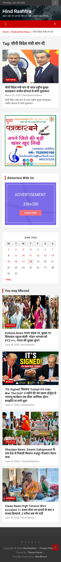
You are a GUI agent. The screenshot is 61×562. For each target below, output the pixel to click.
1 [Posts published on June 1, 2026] (8, 249)
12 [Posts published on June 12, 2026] (38, 255)
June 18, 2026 (12, 344)
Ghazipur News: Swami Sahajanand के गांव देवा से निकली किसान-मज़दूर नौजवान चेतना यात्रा (30, 453)
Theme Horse (34, 552)
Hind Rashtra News (32, 95)
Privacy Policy (47, 548)
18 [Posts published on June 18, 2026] (30, 261)
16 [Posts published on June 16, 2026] (16, 261)
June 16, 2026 (12, 461)
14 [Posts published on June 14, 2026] (52, 255)
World (9, 382)
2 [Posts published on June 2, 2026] (16, 249)
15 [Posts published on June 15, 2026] (8, 261)
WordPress (41, 556)
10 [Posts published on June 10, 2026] (23, 255)
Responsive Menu (55, 3)
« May (8, 279)
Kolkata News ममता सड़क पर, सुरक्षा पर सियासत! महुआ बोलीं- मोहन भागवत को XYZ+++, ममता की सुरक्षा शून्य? (28, 336)
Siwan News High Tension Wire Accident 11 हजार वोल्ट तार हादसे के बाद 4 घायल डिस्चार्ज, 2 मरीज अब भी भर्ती (29, 509)
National (11, 80)
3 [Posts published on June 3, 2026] (23, 249)
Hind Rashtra (16, 11)
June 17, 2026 (12, 405)
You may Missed (17, 291)
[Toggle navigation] (5, 24)
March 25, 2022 (13, 95)
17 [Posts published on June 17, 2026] (23, 261)
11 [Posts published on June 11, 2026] (30, 255)
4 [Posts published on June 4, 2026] (30, 249)
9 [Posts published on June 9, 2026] (16, 255)
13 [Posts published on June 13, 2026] (45, 255)
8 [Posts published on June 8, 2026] (8, 255)
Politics (10, 325)
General (10, 498)
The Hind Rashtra (30, 461)
